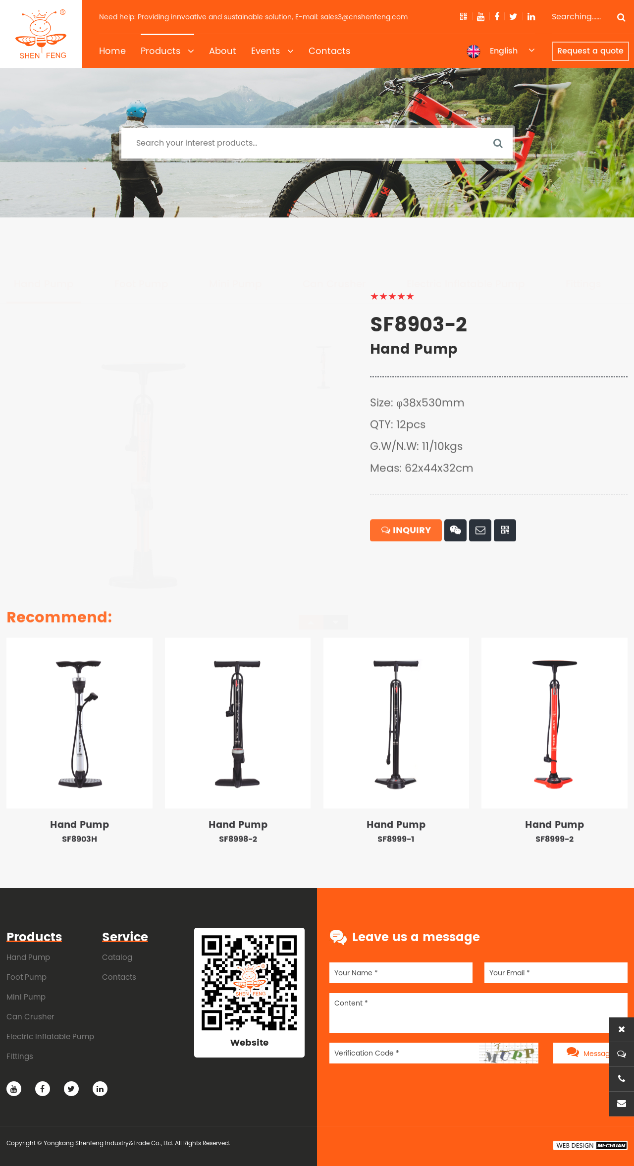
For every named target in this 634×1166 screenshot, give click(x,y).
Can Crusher (334, 238)
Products (167, 51)
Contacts (329, 51)
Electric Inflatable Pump (466, 238)
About (222, 51)
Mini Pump (235, 238)
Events (272, 51)
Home (112, 51)
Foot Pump (141, 238)
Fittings (583, 238)
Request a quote (590, 51)
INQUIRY (406, 560)
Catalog (117, 957)
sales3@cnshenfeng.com (364, 17)
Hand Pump (44, 238)
